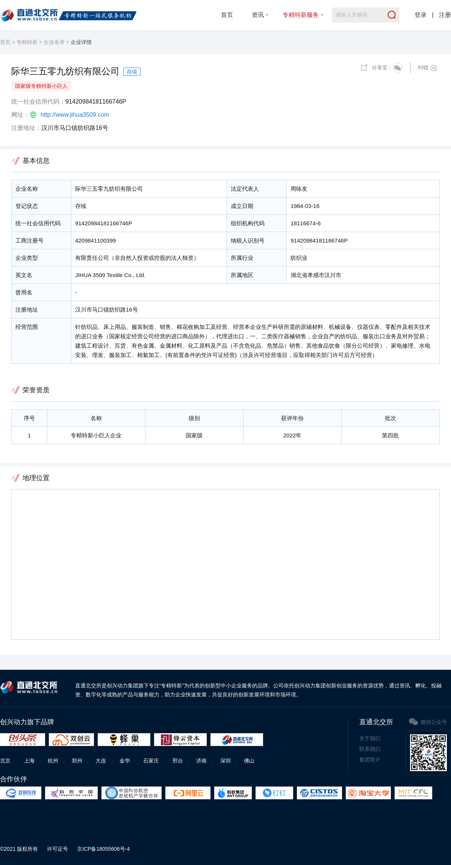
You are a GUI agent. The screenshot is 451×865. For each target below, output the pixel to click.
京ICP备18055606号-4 (103, 849)
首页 (227, 15)
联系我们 (369, 749)
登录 (421, 15)
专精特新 (27, 42)
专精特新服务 (301, 15)
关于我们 (369, 738)
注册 (445, 15)
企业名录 (54, 42)
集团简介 (369, 759)
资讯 (258, 15)
